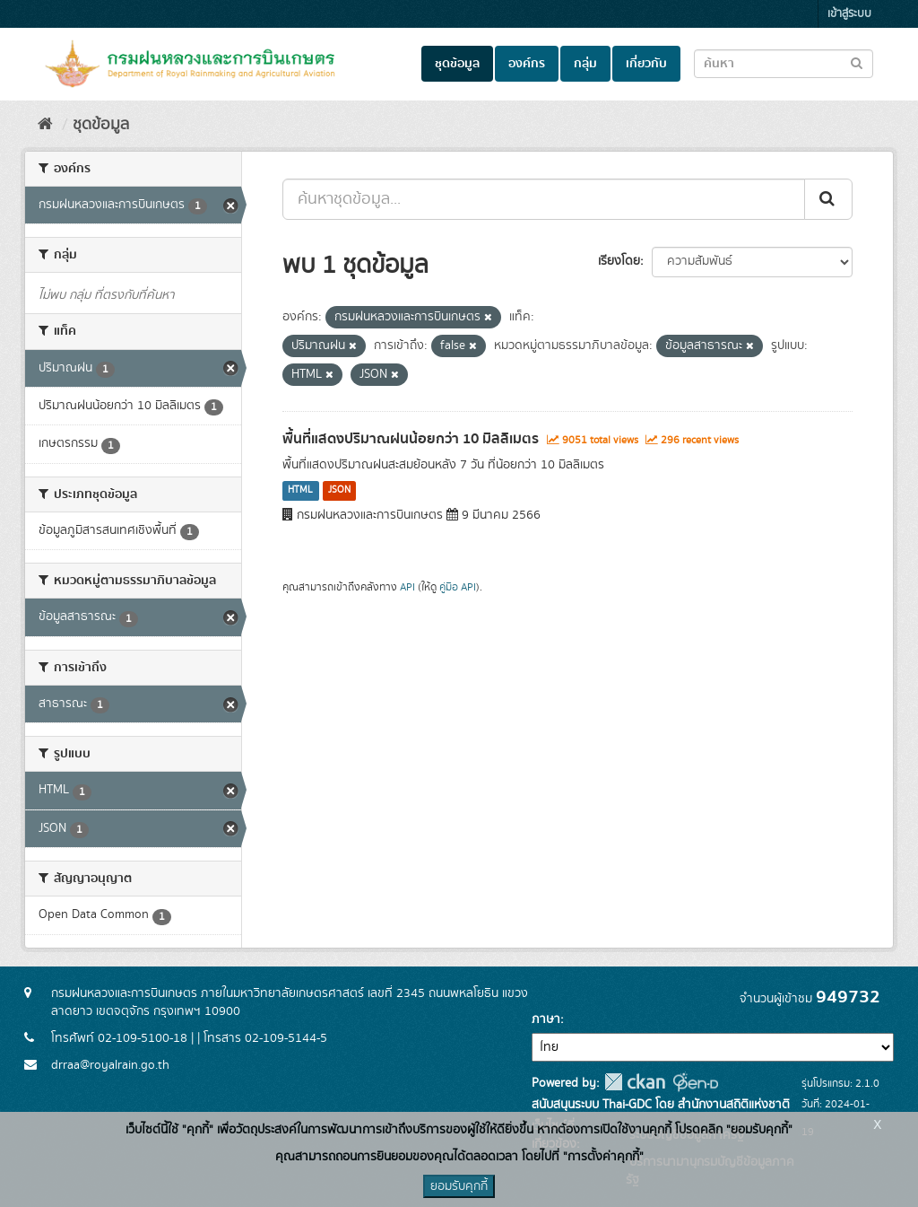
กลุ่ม (585, 64)
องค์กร (526, 64)
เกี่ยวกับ (646, 64)
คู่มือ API (457, 587)
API (407, 587)
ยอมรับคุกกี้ (459, 1186)
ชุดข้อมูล (457, 64)
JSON (339, 491)
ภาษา (546, 1019)
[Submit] (828, 199)
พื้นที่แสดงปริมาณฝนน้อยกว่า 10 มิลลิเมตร (410, 438)
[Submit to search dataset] (856, 62)
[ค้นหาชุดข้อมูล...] (543, 199)
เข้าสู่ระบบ (849, 13)
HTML (300, 491)
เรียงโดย (619, 261)
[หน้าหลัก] (45, 124)
